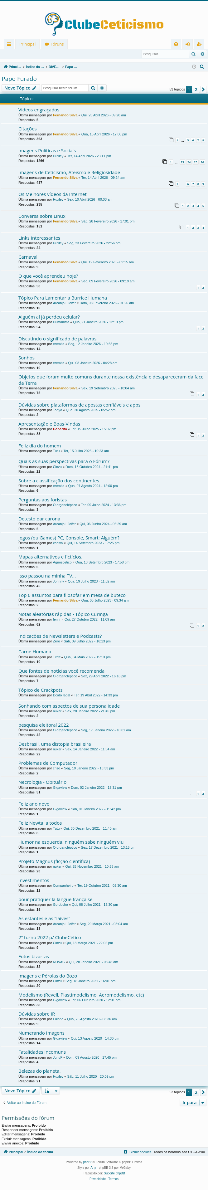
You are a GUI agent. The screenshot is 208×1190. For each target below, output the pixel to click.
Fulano (58, 1019)
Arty (93, 1168)
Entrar (12, 54)
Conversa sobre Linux (41, 216)
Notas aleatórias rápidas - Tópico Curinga (63, 614)
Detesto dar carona (39, 519)
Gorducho (60, 905)
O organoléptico (65, 505)
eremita (59, 344)
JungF (58, 1058)
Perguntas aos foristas (42, 500)
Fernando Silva (65, 115)
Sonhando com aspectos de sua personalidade (69, 706)
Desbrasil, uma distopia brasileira (54, 744)
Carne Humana (34, 652)
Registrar (34, 54)
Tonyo (57, 410)
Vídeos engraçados (39, 110)
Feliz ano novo (34, 804)
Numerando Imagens (41, 1033)
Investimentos (33, 880)
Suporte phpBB (114, 1173)
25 (195, 162)
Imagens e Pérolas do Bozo (47, 976)
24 (189, 162)
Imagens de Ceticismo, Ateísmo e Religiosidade (69, 172)
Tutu (56, 451)
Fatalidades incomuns (42, 1052)
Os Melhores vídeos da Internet (52, 194)
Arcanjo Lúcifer (64, 303)
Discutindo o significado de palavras (57, 339)
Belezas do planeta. (39, 1071)
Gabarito (60, 429)
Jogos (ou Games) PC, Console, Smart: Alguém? (68, 538)
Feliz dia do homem (39, 446)
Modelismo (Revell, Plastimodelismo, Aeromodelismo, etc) (81, 995)
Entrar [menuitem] (189, 45)
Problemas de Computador (47, 763)
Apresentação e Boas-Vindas (49, 424)
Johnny (58, 581)
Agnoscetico (62, 562)
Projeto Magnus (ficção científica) (54, 861)
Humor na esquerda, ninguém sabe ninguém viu (70, 842)
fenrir (57, 620)
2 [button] (196, 90)
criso (56, 768)
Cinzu (57, 467)
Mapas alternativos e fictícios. (50, 557)
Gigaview (60, 788)
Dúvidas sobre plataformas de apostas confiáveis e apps (79, 405)
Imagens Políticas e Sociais (47, 151)
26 (202, 162)
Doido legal (61, 695)
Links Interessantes (39, 238)
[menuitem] (176, 44)
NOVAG (59, 962)
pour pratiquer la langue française (55, 899)
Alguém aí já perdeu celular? (49, 317)
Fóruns (57, 44)
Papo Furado (19, 79)
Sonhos (26, 358)
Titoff (56, 657)
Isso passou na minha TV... (47, 576)
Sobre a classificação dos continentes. (59, 481)
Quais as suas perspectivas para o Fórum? (63, 461)
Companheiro (63, 886)
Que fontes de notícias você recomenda (61, 671)
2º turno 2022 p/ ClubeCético (49, 937)
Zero (56, 641)
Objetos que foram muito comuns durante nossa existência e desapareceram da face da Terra (111, 380)
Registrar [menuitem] (200, 45)
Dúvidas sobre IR (36, 1014)
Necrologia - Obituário (42, 782)
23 (182, 162)
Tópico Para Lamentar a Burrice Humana (62, 298)
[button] (203, 90)
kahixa (58, 543)
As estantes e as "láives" (44, 918)
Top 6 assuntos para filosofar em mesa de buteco (72, 595)
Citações (27, 129)
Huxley (58, 156)
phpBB (88, 1162)
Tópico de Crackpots (40, 690)
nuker (57, 711)
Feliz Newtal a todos (40, 823)
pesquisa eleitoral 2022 (43, 725)
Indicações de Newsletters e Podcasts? (60, 636)
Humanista (61, 322)
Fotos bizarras (33, 956)
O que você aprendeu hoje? (48, 276)
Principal (27, 44)
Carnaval (27, 257)
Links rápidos (10, 45)
